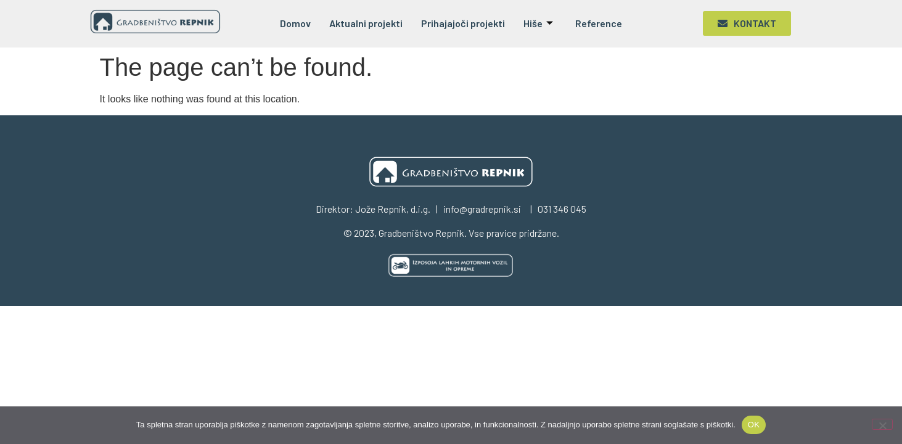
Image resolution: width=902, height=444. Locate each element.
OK (754, 424)
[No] (882, 424)
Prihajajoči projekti (463, 23)
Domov (295, 23)
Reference (598, 23)
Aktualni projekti (366, 23)
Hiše (538, 23)
